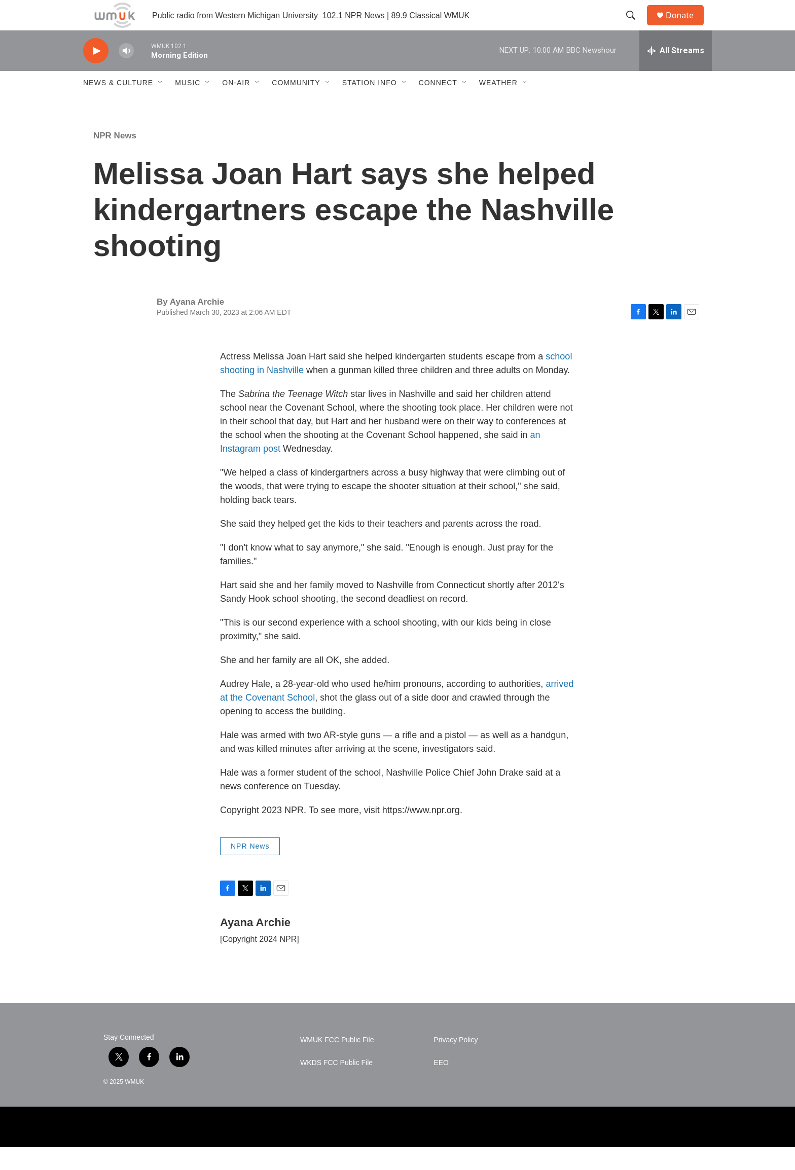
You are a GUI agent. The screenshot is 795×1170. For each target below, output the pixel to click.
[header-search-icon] (635, 26)
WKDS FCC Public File (336, 1085)
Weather (498, 105)
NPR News (114, 158)
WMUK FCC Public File (337, 1063)
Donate (686, 26)
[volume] (126, 73)
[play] (96, 74)
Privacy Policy (455, 1063)
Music (187, 105)
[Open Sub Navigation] (161, 105)
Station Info (369, 105)
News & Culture (118, 105)
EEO (441, 1085)
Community (296, 105)
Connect (438, 105)
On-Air (236, 105)
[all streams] (675, 73)
